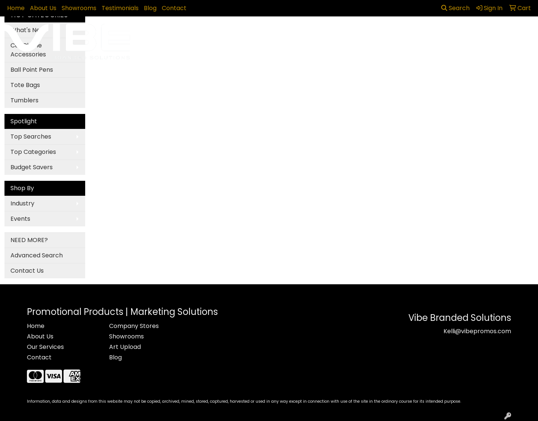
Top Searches (30, 136)
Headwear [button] (339, 43)
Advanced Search (36, 255)
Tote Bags (25, 85)
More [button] (497, 43)
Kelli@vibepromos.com (477, 331)
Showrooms (79, 8)
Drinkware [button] (274, 43)
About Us (43, 8)
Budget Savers (31, 167)
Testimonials (120, 8)
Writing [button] (466, 43)
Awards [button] (209, 43)
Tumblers (24, 100)
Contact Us (27, 270)
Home (16, 8)
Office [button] (408, 43)
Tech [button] (436, 43)
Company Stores (134, 326)
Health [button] (376, 43)
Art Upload (125, 347)
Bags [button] (239, 43)
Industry (22, 203)
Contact (174, 8)
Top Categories (33, 152)
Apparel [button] (174, 43)
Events (20, 218)
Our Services (45, 347)
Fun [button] (307, 43)
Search (455, 8)
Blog (150, 8)
